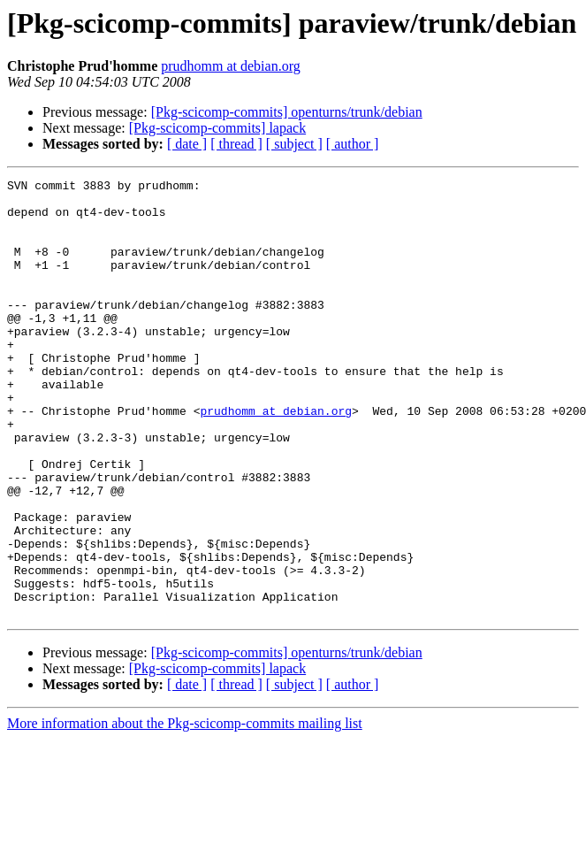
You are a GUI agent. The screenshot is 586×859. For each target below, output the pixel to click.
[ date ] (187, 143)
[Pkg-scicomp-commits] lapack (217, 127)
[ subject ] (294, 143)
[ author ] (352, 143)
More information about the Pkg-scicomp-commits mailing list (184, 810)
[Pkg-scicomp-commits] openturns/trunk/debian (286, 111)
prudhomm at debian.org (230, 65)
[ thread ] (236, 143)
